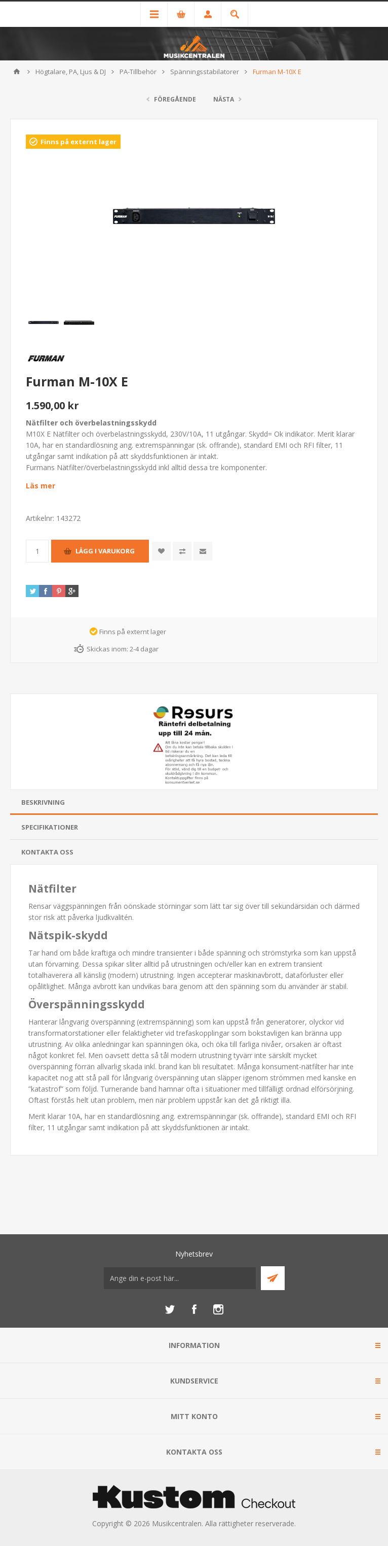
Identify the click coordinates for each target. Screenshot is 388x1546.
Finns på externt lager (79, 141)
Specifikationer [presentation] (49, 827)
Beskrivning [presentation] (43, 802)
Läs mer (40, 485)
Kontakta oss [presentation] (47, 852)
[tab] (194, 802)
